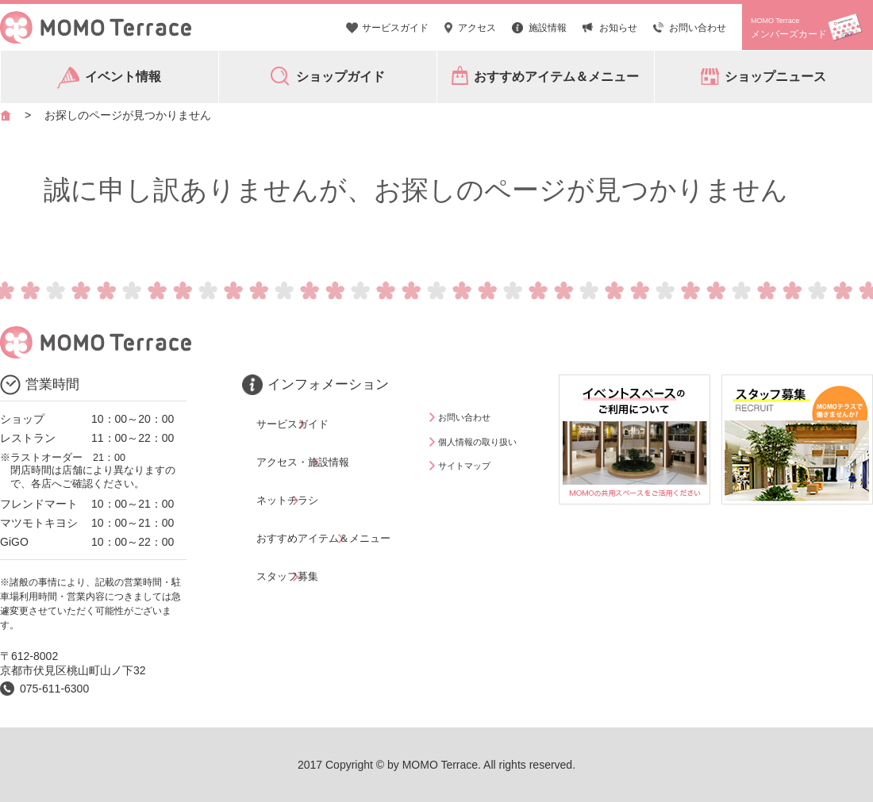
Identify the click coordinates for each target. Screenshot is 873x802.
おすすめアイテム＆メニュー (326, 485)
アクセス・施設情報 (304, 439)
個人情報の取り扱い (488, 439)
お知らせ (618, 27)
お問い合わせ (697, 27)
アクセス (477, 27)
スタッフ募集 (287, 508)
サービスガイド (395, 27)
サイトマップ (471, 462)
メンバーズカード (789, 28)
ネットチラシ (287, 462)
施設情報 (548, 27)
